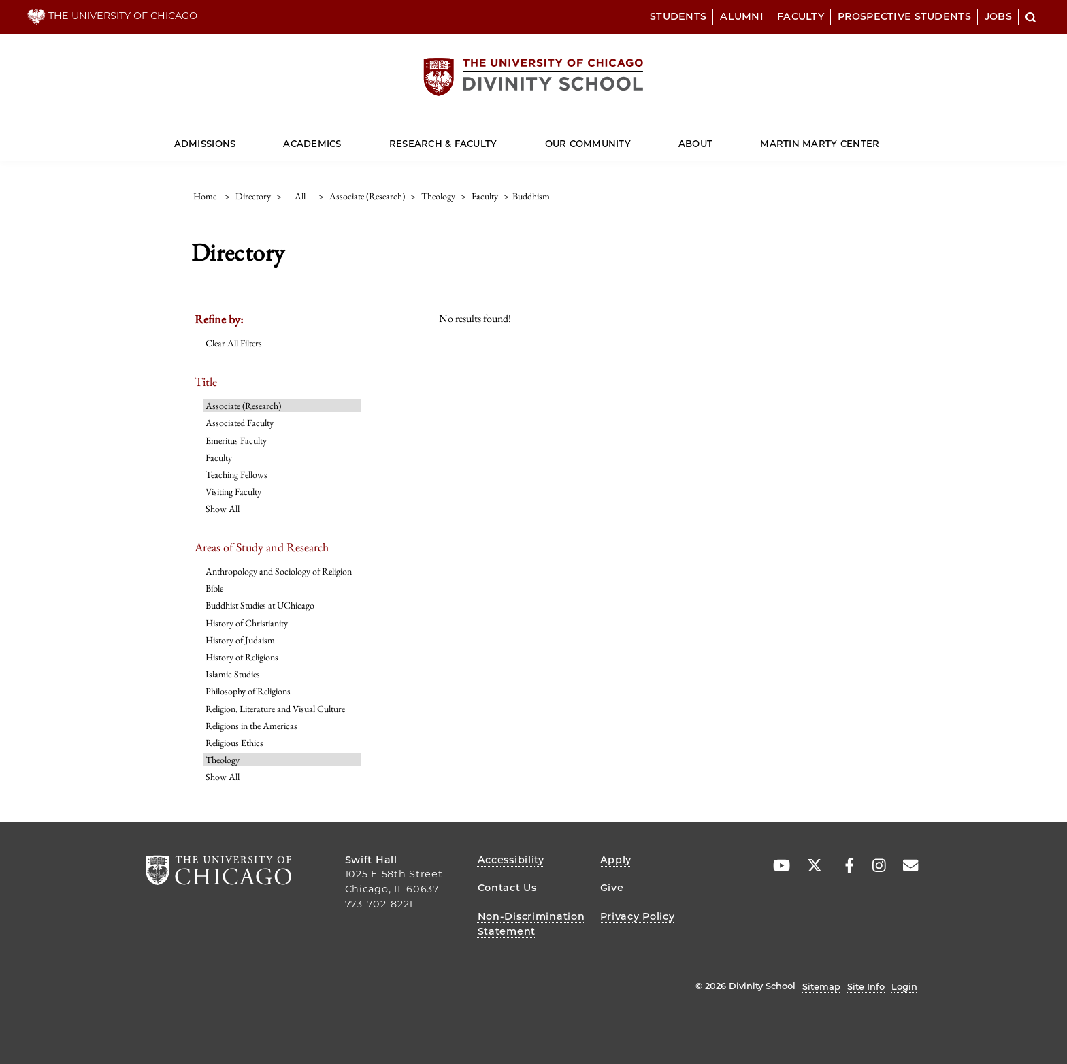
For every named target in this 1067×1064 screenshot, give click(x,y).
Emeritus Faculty (236, 440)
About (695, 143)
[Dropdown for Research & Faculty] (497, 138)
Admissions (205, 143)
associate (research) (367, 196)
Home (204, 196)
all (300, 196)
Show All (223, 508)
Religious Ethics (234, 743)
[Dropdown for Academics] (341, 138)
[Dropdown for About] (713, 138)
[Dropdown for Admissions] (236, 138)
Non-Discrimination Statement (531, 923)
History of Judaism (240, 640)
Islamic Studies (233, 674)
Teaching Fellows (236, 474)
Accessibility (511, 860)
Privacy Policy (637, 916)
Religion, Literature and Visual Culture (275, 709)
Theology (223, 760)
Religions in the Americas (251, 726)
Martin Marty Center (819, 143)
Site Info (866, 986)
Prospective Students (904, 16)
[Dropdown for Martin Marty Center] (879, 138)
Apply (616, 860)
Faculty (800, 16)
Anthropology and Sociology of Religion (279, 571)
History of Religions (242, 657)
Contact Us (507, 888)
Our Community (588, 143)
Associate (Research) (243, 406)
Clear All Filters (234, 343)
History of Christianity (247, 623)
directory (253, 196)
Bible (214, 588)
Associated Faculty (240, 423)
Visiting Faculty (233, 491)
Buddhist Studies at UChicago (260, 605)
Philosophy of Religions (248, 691)
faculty (485, 196)
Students (678, 16)
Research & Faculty (443, 143)
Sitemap (821, 986)
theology (438, 196)
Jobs (998, 16)
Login (904, 986)
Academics (312, 143)
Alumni (742, 16)
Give (612, 888)
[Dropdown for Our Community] (631, 138)
